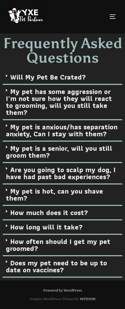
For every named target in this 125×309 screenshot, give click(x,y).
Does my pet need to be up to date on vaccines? (56, 266)
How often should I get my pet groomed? (58, 245)
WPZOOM (87, 298)
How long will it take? (46, 227)
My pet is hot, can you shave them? (54, 195)
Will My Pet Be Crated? (48, 77)
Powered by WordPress (62, 290)
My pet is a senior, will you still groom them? (59, 152)
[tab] (62, 77)
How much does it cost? (49, 212)
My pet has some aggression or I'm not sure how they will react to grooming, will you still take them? (59, 102)
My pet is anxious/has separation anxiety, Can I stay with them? (61, 130)
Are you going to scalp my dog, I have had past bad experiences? (61, 173)
